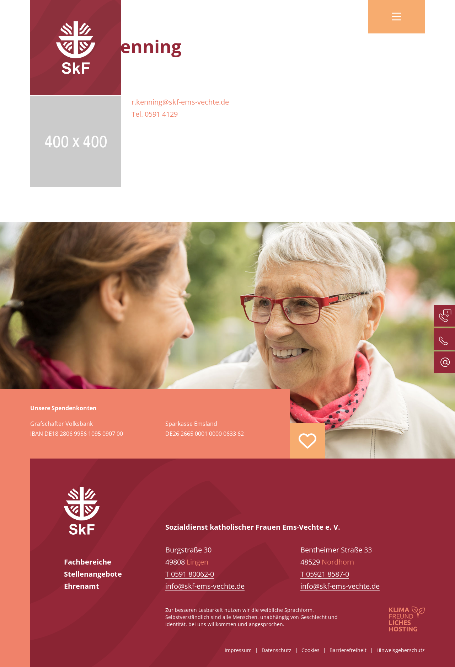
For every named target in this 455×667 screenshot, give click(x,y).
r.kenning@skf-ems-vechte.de (180, 102)
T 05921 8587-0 (324, 574)
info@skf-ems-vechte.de (205, 586)
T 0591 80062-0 (189, 574)
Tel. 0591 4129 (155, 114)
